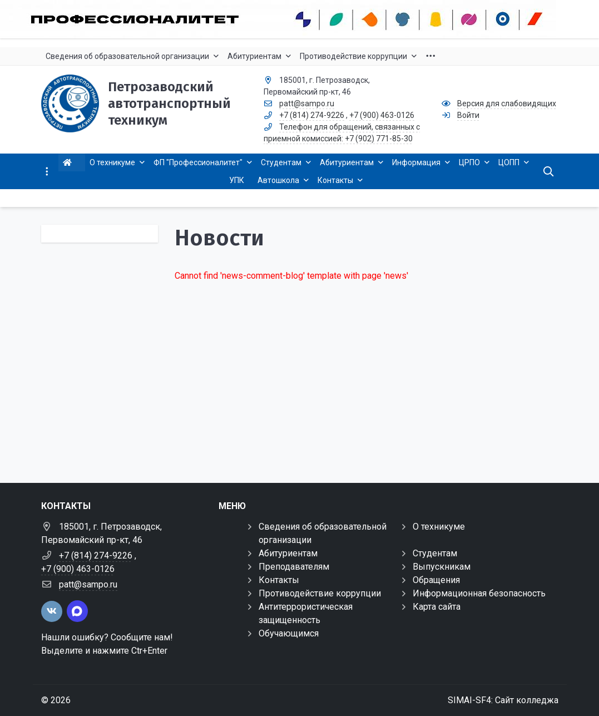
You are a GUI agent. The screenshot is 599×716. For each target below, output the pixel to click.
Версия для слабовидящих (506, 103)
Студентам (435, 553)
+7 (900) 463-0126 (381, 115)
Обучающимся (289, 633)
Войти (468, 115)
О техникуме (439, 526)
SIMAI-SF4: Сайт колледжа (503, 700)
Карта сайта (437, 606)
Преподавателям (294, 566)
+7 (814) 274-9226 (311, 115)
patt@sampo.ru (306, 103)
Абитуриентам (288, 553)
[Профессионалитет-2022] (299, 19)
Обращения (436, 580)
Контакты (279, 580)
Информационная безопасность (479, 593)
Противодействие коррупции (320, 593)
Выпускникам (442, 566)
